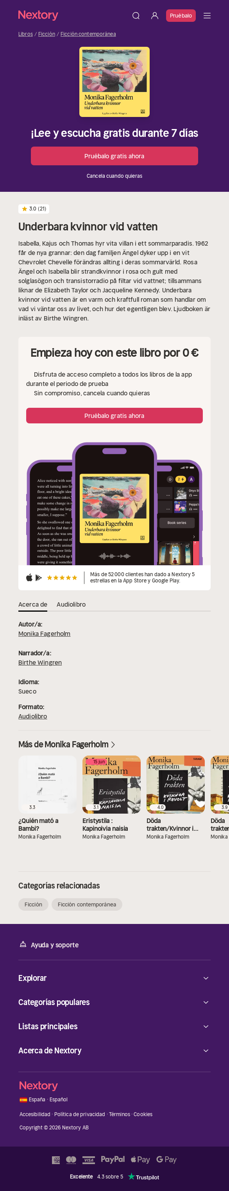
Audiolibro (32, 716)
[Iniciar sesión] (154, 15)
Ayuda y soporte (48, 944)
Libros (25, 34)
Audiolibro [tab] (71, 604)
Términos (119, 1114)
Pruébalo (181, 15)
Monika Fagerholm (44, 633)
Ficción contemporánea (88, 34)
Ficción (46, 34)
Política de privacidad (80, 1114)
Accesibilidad (35, 1114)
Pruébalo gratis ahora (114, 156)
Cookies (143, 1114)
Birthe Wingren (40, 662)
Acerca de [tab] (32, 604)
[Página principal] (72, 15)
